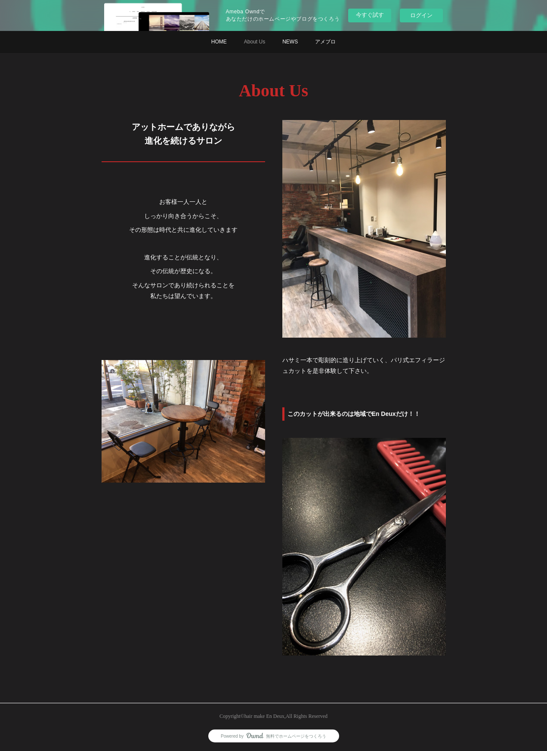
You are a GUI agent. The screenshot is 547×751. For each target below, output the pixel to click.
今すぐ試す (370, 15)
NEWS (290, 42)
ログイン (421, 15)
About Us (254, 42)
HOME (219, 42)
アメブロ (325, 42)
